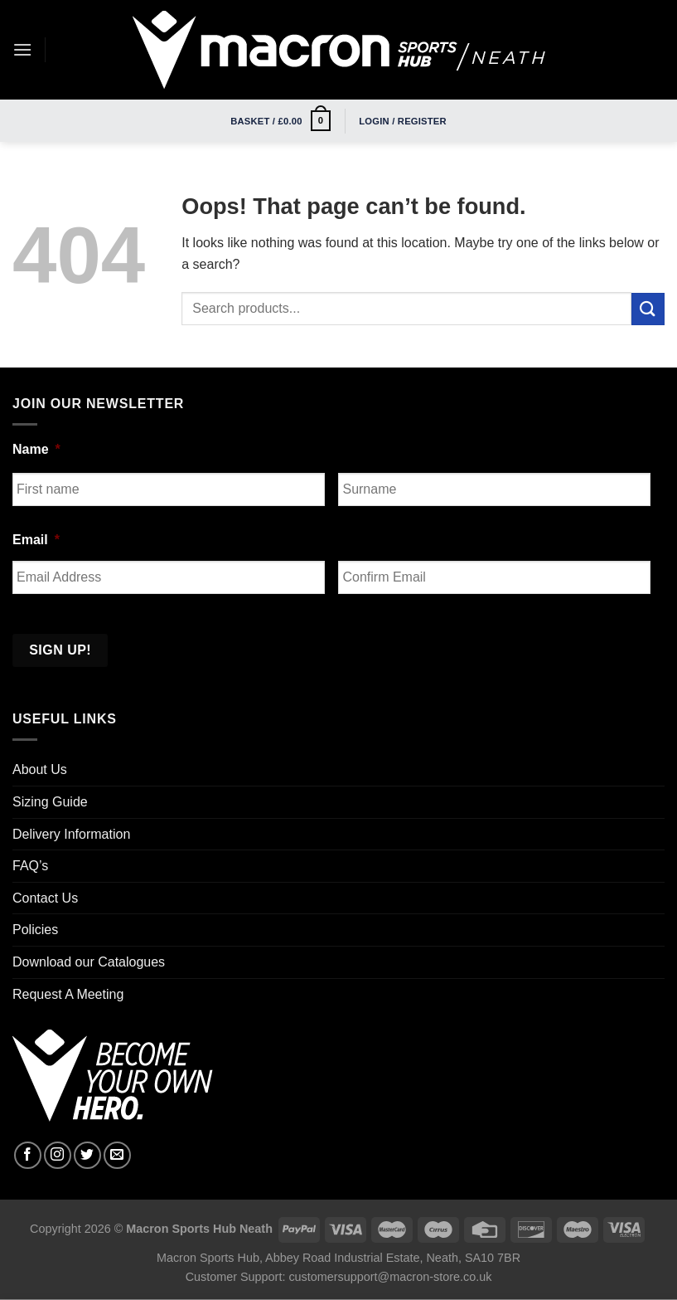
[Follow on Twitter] (87, 1155)
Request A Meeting (67, 994)
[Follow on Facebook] (27, 1155)
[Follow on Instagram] (57, 1155)
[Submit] (648, 309)
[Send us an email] (117, 1155)
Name (36, 449)
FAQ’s (30, 866)
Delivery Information (71, 834)
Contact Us (45, 898)
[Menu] (22, 49)
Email (36, 540)
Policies (35, 930)
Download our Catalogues (88, 962)
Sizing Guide (50, 802)
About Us (39, 769)
